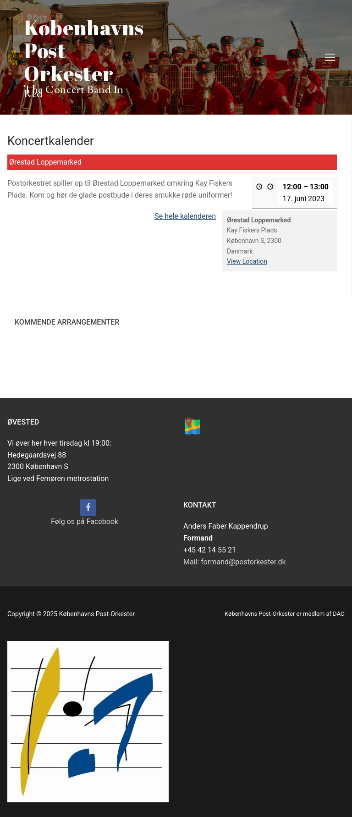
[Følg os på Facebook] (88, 507)
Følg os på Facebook (84, 521)
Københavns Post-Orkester (83, 50)
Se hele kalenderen (185, 216)
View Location (247, 261)
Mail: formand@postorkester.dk (234, 562)
